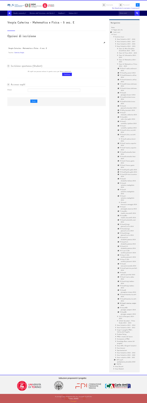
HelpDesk (63, 13)
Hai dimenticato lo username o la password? (126, 8)
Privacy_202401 (73, 398)
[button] (8, 65)
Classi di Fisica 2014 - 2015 (128, 53)
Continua (67, 74)
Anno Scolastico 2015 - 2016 (126, 44)
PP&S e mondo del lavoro (125, 336)
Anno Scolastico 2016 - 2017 (126, 41)
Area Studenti (119, 369)
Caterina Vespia (19, 52)
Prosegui (73, 401)
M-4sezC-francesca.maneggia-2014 (129, 203)
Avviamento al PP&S (123, 339)
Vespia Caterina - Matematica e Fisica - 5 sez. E (27, 48)
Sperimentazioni (122, 350)
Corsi (115, 34)
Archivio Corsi (119, 37)
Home (113, 27)
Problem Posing (121, 334)
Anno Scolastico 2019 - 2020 (126, 355)
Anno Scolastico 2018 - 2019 (126, 353)
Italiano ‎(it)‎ (74, 13)
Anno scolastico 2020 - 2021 (126, 357)
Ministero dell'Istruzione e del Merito (43, 13)
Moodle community (21, 13)
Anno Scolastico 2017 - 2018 (126, 39)
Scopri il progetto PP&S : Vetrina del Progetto (125, 331)
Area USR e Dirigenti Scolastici (126, 346)
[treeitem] (124, 198)
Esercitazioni (121, 348)
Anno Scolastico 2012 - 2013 (126, 327)
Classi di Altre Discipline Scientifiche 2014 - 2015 (127, 49)
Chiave (9, 90)
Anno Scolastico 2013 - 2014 (126, 325)
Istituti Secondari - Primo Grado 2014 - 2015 (127, 322)
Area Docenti (119, 366)
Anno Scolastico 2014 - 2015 (126, 46)
